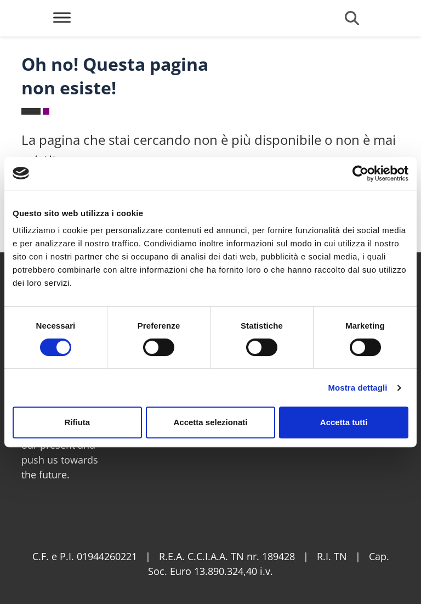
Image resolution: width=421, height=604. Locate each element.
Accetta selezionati (210, 422)
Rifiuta (77, 422)
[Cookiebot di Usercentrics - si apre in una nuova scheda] (360, 173)
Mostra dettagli (357, 387)
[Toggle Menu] (62, 17)
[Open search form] (352, 18)
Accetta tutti (344, 422)
